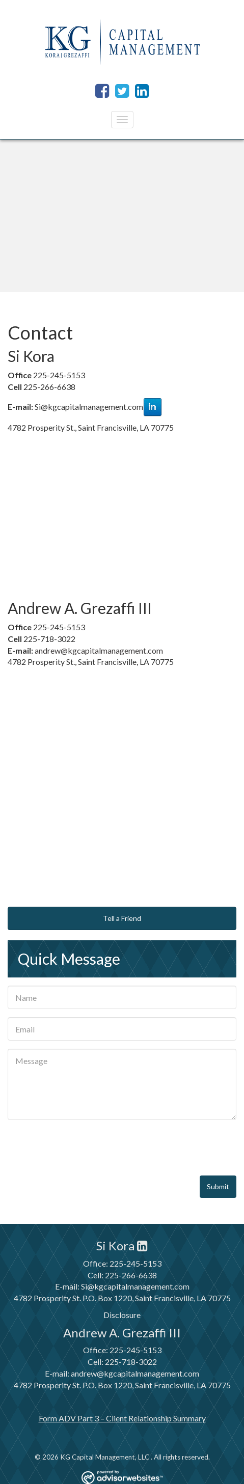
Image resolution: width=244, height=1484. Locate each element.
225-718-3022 (131, 1361)
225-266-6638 (131, 1275)
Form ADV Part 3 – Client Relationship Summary (122, 1418)
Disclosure (122, 1315)
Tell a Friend (122, 918)
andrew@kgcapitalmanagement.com (99, 650)
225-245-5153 (135, 1263)
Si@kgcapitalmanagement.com (135, 1286)
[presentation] (85, 1148)
